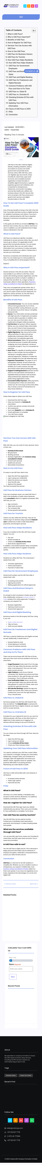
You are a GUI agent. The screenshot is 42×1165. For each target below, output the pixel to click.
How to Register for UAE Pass (19, 43)
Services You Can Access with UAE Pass (20, 47)
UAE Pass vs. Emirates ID (19, 94)
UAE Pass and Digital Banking (20, 77)
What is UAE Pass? (15, 34)
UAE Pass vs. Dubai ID (17, 91)
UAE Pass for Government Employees (19, 67)
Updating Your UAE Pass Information (18, 104)
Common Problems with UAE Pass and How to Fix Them (20, 87)
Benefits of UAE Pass (16, 40)
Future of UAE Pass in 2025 (20, 109)
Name (15, 964)
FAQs (11, 112)
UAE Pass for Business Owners (20, 54)
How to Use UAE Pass (16, 51)
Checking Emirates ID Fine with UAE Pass (21, 98)
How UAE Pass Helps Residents (20, 60)
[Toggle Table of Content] (32, 31)
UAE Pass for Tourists (16, 57)
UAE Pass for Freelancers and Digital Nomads (20, 81)
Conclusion (13, 115)
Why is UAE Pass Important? (19, 37)
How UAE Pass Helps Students (21, 63)
